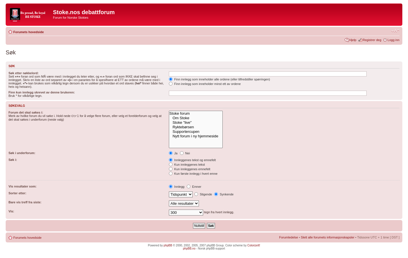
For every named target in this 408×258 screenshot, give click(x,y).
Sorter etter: (17, 193)
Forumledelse (288, 237)
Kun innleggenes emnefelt (189, 169)
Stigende (203, 194)
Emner (194, 186)
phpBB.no (189, 248)
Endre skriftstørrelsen (395, 30)
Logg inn (394, 40)
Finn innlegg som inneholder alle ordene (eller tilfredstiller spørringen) (219, 79)
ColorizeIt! (253, 245)
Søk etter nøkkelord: (23, 73)
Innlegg (176, 186)
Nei (185, 153)
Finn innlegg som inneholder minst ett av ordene (205, 84)
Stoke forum (195, 113)
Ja (173, 153)
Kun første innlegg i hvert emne (193, 173)
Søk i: (12, 159)
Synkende (223, 194)
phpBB (168, 245)
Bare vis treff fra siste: (24, 202)
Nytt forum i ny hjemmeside (195, 136)
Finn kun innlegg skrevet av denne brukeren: (41, 92)
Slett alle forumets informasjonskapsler (327, 237)
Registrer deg (372, 40)
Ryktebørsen (195, 127)
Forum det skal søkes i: (25, 112)
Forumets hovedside (28, 32)
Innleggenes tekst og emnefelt (192, 160)
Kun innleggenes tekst (187, 164)
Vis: (11, 211)
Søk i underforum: (21, 153)
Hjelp (352, 40)
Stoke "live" (195, 122)
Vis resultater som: (22, 186)
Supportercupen (195, 131)
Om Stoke (195, 118)
